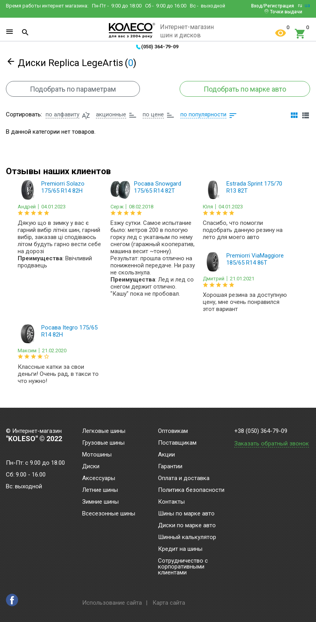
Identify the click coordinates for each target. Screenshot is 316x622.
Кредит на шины (180, 549)
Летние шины (100, 490)
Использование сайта (112, 602)
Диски (90, 467)
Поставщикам (177, 443)
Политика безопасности (191, 490)
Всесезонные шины (108, 514)
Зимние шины (100, 502)
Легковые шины (103, 431)
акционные (111, 114)
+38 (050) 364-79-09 (260, 431)
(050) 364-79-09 (159, 47)
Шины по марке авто (186, 514)
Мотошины (97, 455)
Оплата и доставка (183, 478)
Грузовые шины (103, 443)
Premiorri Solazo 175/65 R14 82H (63, 187)
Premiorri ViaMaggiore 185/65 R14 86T (255, 259)
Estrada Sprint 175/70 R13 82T (254, 187)
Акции (166, 455)
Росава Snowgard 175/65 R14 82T (157, 187)
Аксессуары (98, 478)
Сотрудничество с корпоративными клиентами (183, 567)
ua (307, 5)
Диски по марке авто (187, 526)
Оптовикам (173, 431)
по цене (153, 114)
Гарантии (170, 467)
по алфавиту (62, 114)
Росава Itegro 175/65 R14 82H (69, 331)
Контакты (171, 502)
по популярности (203, 114)
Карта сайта (168, 602)
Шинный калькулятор (187, 537)
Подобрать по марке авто (245, 89)
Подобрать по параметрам (73, 89)
